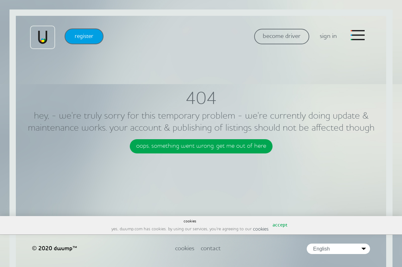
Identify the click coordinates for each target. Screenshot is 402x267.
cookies (260, 229)
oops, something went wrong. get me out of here (201, 146)
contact (211, 248)
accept (280, 225)
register (84, 36)
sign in (328, 36)
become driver (282, 36)
